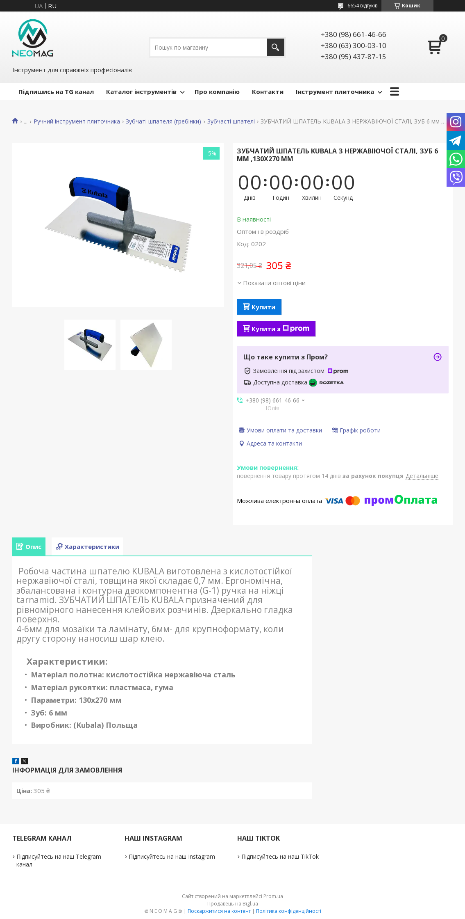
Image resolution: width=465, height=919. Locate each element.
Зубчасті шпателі (231, 121)
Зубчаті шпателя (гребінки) (163, 121)
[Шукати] (275, 47)
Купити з (280, 329)
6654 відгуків (362, 5)
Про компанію (217, 91)
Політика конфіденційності (288, 911)
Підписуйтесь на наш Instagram (172, 856)
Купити (263, 307)
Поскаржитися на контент (219, 911)
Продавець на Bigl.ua (232, 903)
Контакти (268, 91)
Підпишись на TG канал (56, 91)
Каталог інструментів (141, 91)
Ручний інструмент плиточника (77, 121)
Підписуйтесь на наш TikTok (280, 856)
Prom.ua (273, 896)
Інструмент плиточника (335, 91)
